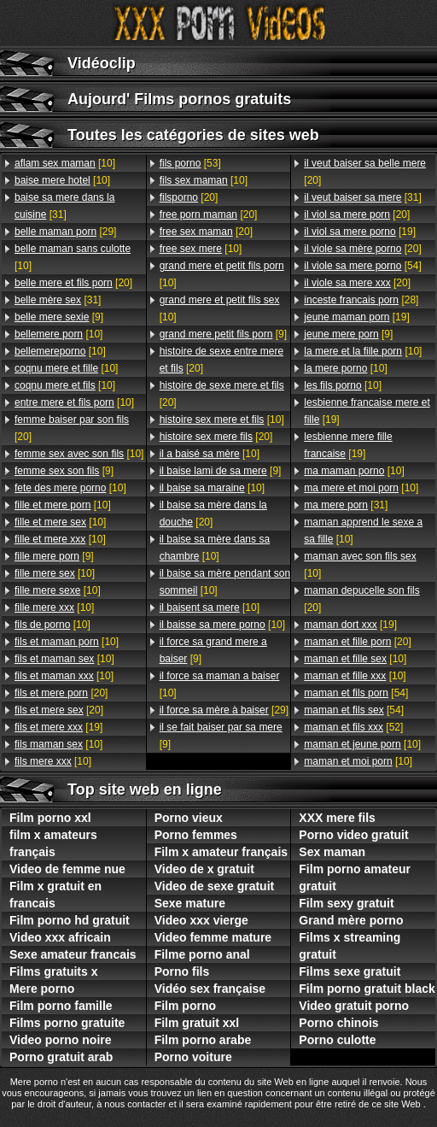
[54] (362, 266)
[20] (73, 283)
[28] (361, 300)
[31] (64, 205)
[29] (65, 232)
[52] (353, 727)
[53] (190, 163)
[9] (59, 317)
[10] (65, 163)
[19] (58, 727)
